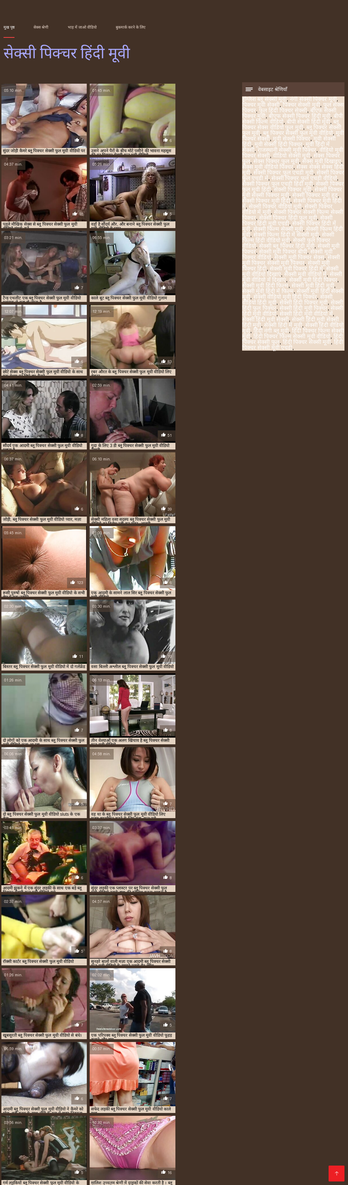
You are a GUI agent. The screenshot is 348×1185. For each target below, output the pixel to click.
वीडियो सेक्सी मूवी (291, 156)
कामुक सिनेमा (130, 1147)
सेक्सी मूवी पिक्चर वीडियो (34, 1100)
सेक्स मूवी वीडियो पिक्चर (267, 168)
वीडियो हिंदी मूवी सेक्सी (143, 1152)
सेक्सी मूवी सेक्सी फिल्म (271, 1130)
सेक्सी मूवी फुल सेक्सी (179, 1169)
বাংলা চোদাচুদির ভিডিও (194, 1113)
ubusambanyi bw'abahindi (54, 1113)
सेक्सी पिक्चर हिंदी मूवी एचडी (287, 221)
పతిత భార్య (101, 1152)
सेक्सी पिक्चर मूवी (292, 190)
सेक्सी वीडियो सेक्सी (198, 1124)
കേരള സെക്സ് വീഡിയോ (251, 1118)
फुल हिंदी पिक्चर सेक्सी (283, 111)
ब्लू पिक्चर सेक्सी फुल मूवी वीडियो (297, 134)
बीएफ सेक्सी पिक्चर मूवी (225, 1077)
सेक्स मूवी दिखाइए (321, 162)
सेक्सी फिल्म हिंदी (119, 1141)
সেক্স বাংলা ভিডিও (221, 1130)
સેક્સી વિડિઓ (206, 1141)
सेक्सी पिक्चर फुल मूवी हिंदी (162, 1088)
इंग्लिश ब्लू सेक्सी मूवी (264, 100)
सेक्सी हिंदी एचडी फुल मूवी (150, 1158)
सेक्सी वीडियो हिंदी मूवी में (52, 1158)
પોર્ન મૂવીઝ (84, 1141)
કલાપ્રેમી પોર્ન (32, 1135)
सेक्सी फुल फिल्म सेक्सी (173, 1147)
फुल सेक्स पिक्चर (151, 1077)
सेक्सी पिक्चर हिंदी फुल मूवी (288, 218)
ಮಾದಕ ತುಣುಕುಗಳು (133, 1175)
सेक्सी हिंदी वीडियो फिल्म (252, 1141)
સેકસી (11, 1113)
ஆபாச (13, 1158)
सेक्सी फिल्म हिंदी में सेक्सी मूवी (286, 235)
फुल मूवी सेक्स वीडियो (245, 1158)
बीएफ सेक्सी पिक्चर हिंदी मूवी (299, 117)
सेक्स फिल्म (182, 1152)
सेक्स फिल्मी (55, 1141)
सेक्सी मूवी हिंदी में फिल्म (268, 292)
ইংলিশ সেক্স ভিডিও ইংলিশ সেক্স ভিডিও (123, 1164)
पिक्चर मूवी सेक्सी (261, 105)
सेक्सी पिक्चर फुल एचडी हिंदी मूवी (277, 184)
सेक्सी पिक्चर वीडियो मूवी (275, 207)
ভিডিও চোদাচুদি (108, 1113)
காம (325, 1164)
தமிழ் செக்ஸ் (147, 1113)
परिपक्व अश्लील (327, 1147)
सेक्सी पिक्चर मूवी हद (314, 196)
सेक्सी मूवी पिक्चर (287, 1096)
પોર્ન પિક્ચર (54, 1118)
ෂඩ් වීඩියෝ (21, 1152)
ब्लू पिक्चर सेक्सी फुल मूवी (109, 1081)
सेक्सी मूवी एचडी (38, 1130)
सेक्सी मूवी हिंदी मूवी (313, 286)
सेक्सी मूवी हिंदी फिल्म (265, 286)
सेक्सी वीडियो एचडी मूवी (230, 1169)
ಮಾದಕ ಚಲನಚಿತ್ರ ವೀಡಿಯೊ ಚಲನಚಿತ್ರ (109, 1169)
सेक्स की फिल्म (299, 1141)
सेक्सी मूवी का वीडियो (52, 1164)
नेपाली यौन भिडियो (278, 1152)
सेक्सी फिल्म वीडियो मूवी (283, 1169)
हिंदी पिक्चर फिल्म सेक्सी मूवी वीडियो (291, 337)
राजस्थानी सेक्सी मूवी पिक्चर (287, 151)
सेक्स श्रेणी (41, 27)
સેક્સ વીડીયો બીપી (191, 1118)
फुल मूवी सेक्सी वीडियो (280, 1124)
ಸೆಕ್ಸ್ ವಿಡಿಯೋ (238, 1124)
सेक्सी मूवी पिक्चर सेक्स (299, 258)
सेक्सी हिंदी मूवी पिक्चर (304, 309)
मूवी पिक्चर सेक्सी (199, 1081)
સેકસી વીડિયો (288, 1113)
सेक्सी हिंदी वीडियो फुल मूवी (33, 1169)
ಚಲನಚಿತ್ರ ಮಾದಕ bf (284, 1147)
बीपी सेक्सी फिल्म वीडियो (314, 1077)
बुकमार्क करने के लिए (130, 27)
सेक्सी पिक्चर (49, 1124)
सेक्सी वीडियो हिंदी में (247, 1113)
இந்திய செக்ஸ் (199, 1158)
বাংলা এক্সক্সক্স (157, 1124)
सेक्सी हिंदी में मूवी (283, 326)
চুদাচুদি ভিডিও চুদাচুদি (290, 1164)
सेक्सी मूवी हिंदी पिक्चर (313, 281)
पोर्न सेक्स (185, 1130)
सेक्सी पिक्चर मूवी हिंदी (266, 201)
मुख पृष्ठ (9, 27)
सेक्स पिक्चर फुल (107, 1085)
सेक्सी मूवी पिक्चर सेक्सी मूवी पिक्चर (291, 261)
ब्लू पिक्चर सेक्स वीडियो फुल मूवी (290, 125)
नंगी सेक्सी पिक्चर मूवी (313, 100)
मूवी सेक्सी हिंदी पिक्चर (278, 145)
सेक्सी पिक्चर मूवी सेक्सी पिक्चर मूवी (245, 1088)
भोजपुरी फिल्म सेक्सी (84, 1175)
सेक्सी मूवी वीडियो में (305, 275)
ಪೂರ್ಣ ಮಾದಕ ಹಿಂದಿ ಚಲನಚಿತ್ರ (102, 1124)
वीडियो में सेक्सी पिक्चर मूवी (226, 1152)
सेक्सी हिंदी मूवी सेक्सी (265, 320)
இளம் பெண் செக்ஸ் (140, 1118)
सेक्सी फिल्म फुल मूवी (62, 1152)
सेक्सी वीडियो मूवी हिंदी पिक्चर (285, 297)
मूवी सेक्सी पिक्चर (291, 139)
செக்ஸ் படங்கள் (284, 1135)
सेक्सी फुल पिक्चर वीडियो (208, 1096)
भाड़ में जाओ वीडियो (82, 27)
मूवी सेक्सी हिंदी (260, 1081)
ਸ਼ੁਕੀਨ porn (45, 1175)
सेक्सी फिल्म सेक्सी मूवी (278, 230)
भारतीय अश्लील (103, 1135)
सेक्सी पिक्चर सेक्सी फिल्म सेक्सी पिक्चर (174, 1092)
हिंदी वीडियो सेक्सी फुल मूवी (142, 1130)
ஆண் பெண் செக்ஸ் (85, 1130)
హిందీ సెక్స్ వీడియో (143, 1135)
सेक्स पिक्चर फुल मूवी (276, 162)
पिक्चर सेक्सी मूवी (301, 105)
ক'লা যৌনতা (316, 1152)
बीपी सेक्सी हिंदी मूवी (308, 122)
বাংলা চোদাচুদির (191, 1164)
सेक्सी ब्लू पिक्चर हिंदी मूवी (286, 247)
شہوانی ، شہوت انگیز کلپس (78, 1147)
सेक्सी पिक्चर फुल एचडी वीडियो (304, 179)
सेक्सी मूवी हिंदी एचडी (164, 1141)
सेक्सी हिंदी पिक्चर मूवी (304, 303)
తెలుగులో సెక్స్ (68, 1135)
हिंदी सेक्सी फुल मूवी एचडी (195, 1135)
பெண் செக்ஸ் (243, 1135)
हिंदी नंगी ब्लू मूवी (271, 331)
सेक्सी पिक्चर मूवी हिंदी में (34, 1092)
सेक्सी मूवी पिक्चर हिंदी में (296, 269)
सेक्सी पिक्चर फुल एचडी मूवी (283, 173)
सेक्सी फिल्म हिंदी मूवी (70, 1096)
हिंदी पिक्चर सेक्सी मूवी (307, 343)
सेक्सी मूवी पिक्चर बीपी (283, 252)
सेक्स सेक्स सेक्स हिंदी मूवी (252, 1085)
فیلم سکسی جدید (91, 1118)
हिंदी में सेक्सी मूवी (101, 1158)
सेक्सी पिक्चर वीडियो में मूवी (120, 1092)
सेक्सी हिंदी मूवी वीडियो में (306, 314)
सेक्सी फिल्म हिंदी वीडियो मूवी (288, 238)
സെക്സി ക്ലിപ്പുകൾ (229, 1147)
